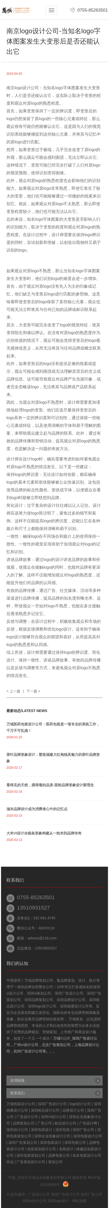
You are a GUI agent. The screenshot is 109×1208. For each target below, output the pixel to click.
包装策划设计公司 (41, 1149)
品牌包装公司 (59, 1155)
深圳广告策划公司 (22, 1142)
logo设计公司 (80, 1104)
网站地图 (79, 1201)
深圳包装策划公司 (30, 1155)
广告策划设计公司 (30, 1162)
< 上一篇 (13, 691)
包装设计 (66, 1149)
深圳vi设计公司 (34, 1201)
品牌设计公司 (73, 1110)
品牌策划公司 (23, 1123)
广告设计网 (88, 1123)
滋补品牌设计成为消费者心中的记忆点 (36, 809)
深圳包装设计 (41, 1130)
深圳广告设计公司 (52, 1104)
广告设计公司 (27, 1117)
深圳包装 (62, 1130)
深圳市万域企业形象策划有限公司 (44, 1178)
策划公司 (55, 1162)
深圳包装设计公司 (87, 1136)
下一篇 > (33, 691)
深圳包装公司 (75, 1142)
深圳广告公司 (83, 1130)
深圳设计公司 (17, 1130)
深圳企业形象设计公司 (52, 1136)
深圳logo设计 (57, 1201)
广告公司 (44, 1123)
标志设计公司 (65, 1123)
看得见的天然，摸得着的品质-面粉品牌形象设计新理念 (50, 785)
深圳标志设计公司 (45, 1110)
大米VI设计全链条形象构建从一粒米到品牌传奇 (44, 833)
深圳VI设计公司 (53, 1117)
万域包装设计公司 (20, 1104)
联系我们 (17, 1093)
